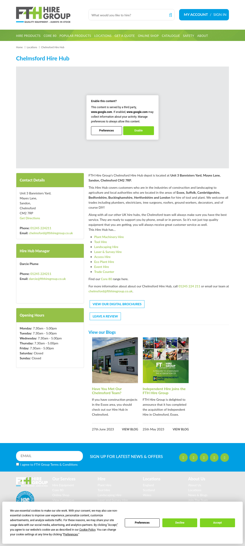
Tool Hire (100, 242)
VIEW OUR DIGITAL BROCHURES (117, 304)
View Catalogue (63, 500)
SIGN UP (122, 456)
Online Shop (60, 495)
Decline (179, 522)
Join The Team (198, 500)
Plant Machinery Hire (109, 237)
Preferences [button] (70, 534)
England (148, 485)
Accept (217, 522)
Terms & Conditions (64, 464)
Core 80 (106, 279)
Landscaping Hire (106, 247)
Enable (139, 130)
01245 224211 (40, 228)
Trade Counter (104, 272)
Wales (147, 495)
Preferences (142, 522)
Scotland (149, 490)
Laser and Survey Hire (113, 500)
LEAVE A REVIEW (105, 316)
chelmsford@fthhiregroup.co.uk (51, 233)
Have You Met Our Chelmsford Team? (107, 390)
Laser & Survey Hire (108, 252)
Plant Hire (104, 485)
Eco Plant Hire (104, 262)
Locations (32, 47)
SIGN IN (219, 14)
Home (19, 47)
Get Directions (30, 218)
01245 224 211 (189, 286)
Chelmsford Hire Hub (52, 47)
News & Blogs (197, 495)
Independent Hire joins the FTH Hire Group (164, 390)
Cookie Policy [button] (87, 529)
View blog (130, 429)
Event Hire (101, 267)
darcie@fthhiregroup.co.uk (47, 279)
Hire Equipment (63, 485)
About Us (194, 485)
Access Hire (102, 257)
